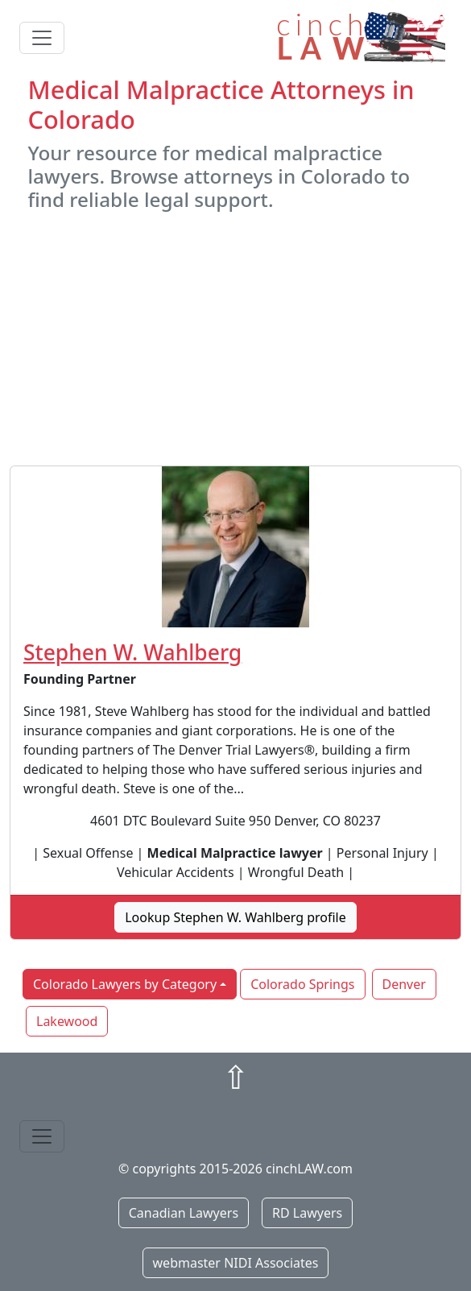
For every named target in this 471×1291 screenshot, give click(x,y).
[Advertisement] (235, 338)
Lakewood (66, 1021)
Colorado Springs (302, 984)
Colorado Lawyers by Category (125, 984)
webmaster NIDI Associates (236, 1263)
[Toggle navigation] (41, 38)
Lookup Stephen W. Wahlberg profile (235, 917)
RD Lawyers (307, 1213)
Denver (404, 984)
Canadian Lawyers (183, 1213)
